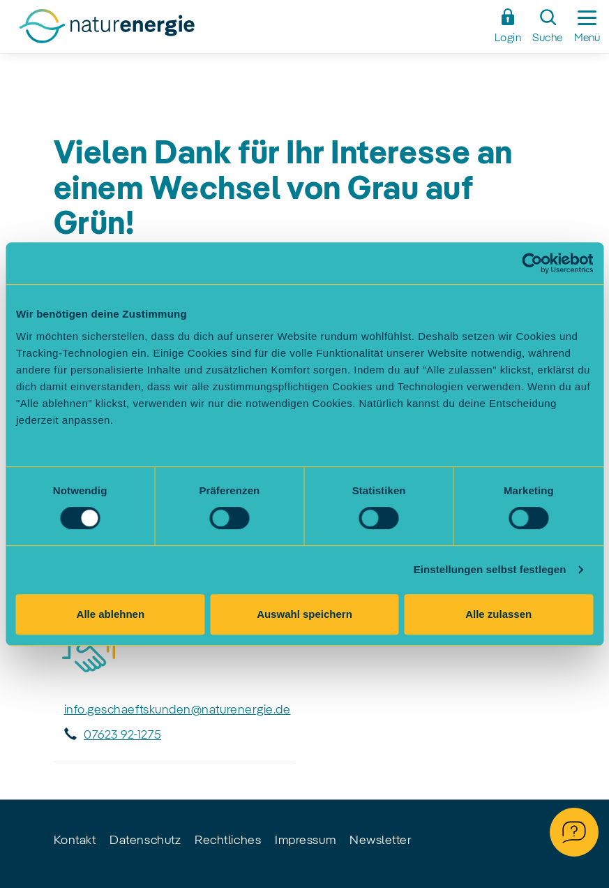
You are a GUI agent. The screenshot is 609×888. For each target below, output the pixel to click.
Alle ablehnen (111, 614)
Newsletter (380, 840)
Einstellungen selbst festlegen (490, 569)
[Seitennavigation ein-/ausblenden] (587, 26)
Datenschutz (145, 840)
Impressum (305, 840)
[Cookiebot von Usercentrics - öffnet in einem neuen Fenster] (532, 263)
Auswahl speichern (304, 614)
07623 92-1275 (122, 735)
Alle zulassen (498, 614)
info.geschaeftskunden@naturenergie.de (177, 710)
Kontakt (75, 840)
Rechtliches (228, 840)
